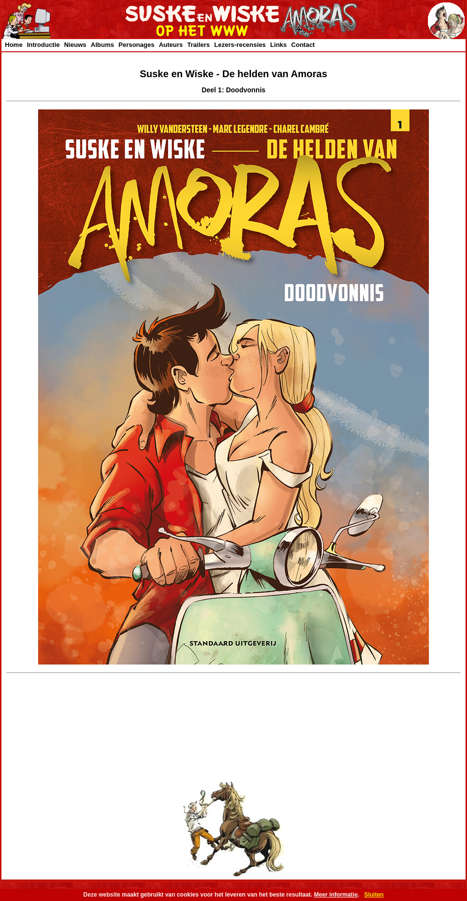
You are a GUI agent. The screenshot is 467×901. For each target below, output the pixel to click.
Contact (303, 44)
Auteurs (171, 44)
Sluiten (373, 894)
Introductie (43, 44)
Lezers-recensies (240, 44)
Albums (102, 44)
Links (278, 44)
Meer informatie (336, 894)
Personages (136, 44)
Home (13, 44)
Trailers (198, 44)
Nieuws (75, 44)
